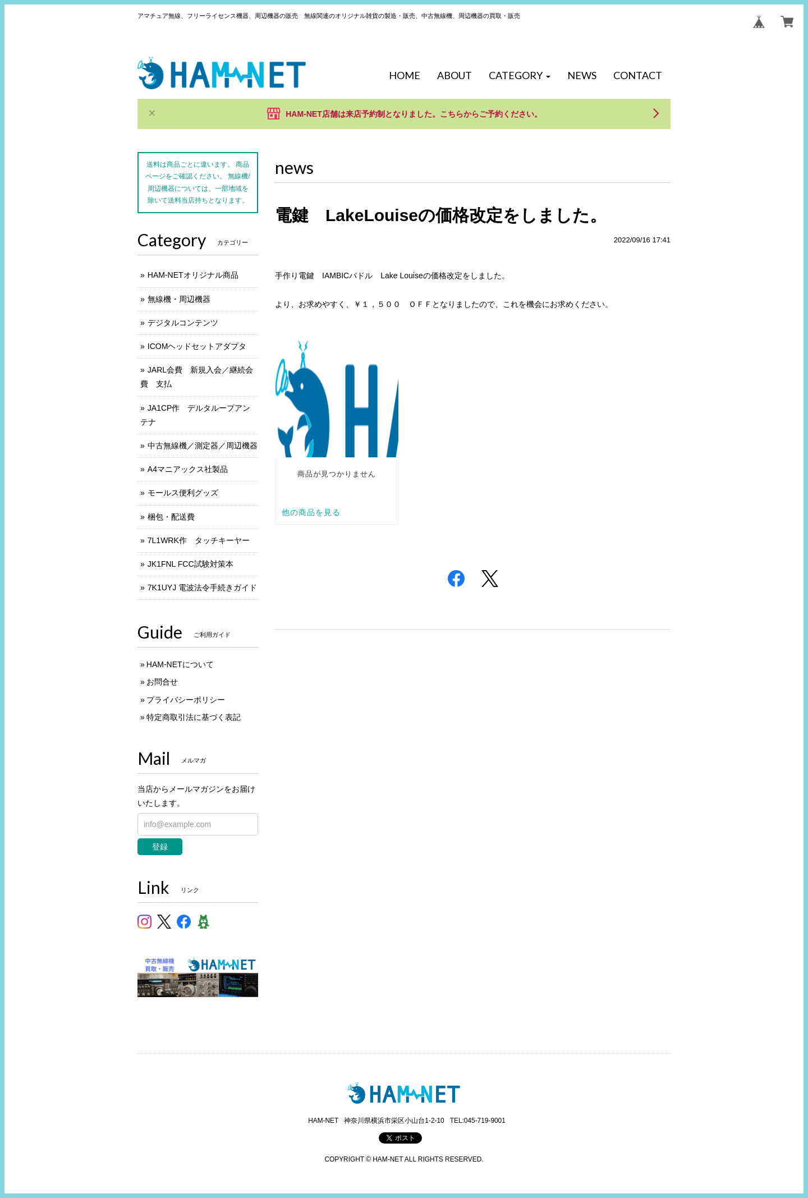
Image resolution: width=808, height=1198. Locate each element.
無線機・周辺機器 (179, 299)
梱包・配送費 (171, 516)
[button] (519, 75)
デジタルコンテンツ (183, 322)
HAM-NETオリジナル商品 (193, 274)
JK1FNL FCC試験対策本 (190, 563)
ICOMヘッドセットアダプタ (197, 346)
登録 (160, 846)
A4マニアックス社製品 (188, 469)
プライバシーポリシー (185, 699)
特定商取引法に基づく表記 (193, 717)
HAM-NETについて (180, 664)
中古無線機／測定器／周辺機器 (203, 445)
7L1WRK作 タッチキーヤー (199, 540)
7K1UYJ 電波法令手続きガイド (202, 587)
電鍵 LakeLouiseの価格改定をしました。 (441, 215)
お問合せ (162, 681)
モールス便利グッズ (183, 492)
